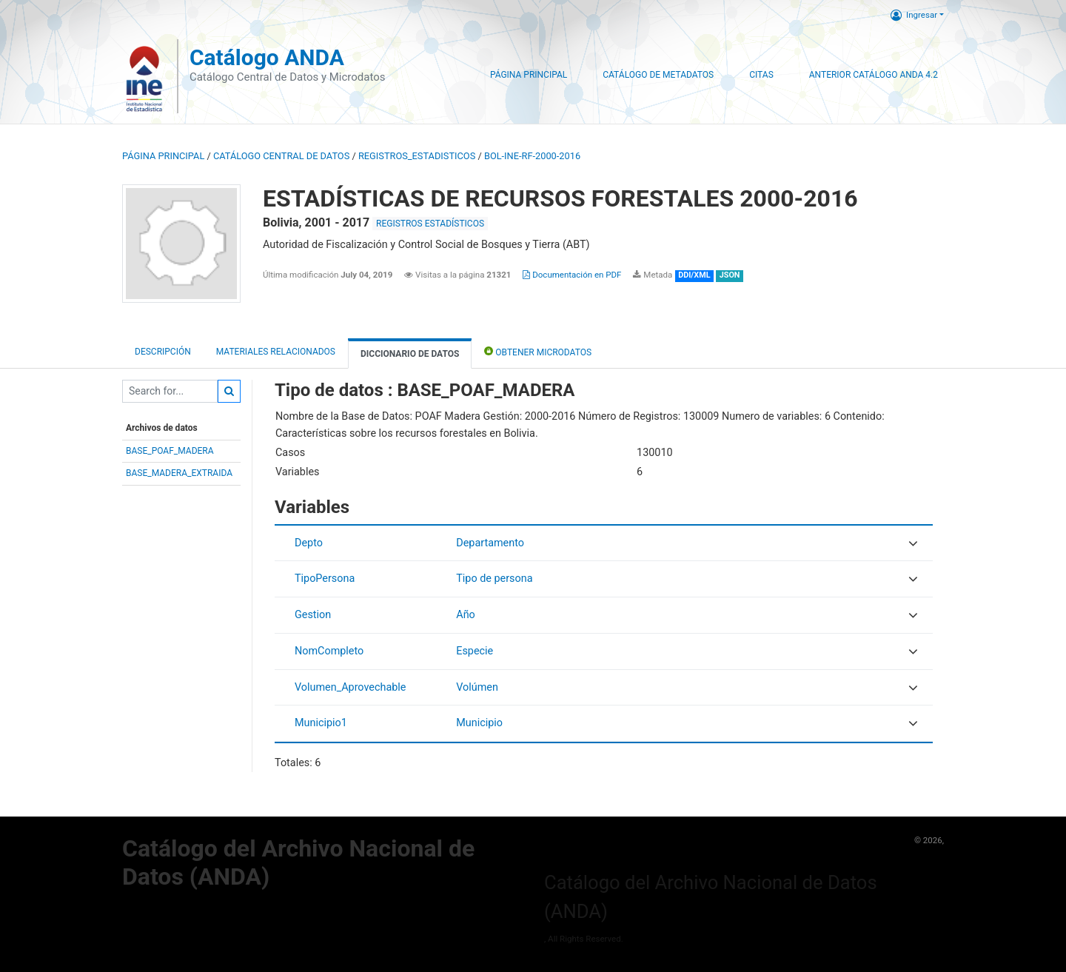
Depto (309, 543)
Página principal (163, 155)
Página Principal (528, 75)
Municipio (479, 723)
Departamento (490, 543)
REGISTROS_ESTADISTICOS (416, 155)
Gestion (313, 615)
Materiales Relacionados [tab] (275, 351)
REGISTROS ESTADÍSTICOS (430, 223)
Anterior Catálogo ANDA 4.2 (873, 75)
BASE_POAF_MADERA (170, 451)
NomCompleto (329, 651)
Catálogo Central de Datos (281, 155)
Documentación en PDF (572, 274)
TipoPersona (325, 578)
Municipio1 (321, 723)
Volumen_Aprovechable (350, 687)
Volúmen (477, 687)
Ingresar (914, 15)
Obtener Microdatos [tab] (537, 351)
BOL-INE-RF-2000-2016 (532, 155)
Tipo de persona (494, 578)
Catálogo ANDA (267, 57)
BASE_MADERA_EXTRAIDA (179, 473)
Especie (474, 651)
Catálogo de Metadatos (658, 75)
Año (465, 615)
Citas (761, 75)
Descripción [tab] (163, 351)
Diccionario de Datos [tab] (410, 354)
